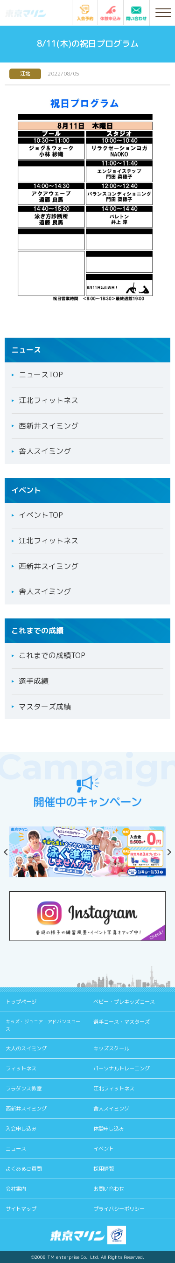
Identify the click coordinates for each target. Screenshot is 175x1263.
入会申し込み (21, 1128)
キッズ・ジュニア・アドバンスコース (43, 1025)
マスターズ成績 (45, 706)
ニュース (16, 1148)
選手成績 (34, 681)
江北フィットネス (48, 400)
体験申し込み (108, 1128)
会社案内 (16, 1189)
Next (165, 852)
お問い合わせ (108, 1189)
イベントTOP (41, 515)
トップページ (21, 1002)
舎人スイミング (45, 451)
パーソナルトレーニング (121, 1068)
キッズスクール (111, 1048)
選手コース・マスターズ (121, 1022)
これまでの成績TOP (52, 655)
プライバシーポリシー (119, 1209)
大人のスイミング (26, 1048)
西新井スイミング (48, 426)
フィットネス (21, 1068)
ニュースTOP (41, 374)
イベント (103, 1148)
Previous (9, 852)
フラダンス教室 (24, 1088)
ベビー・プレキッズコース (124, 1002)
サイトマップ (21, 1209)
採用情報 (103, 1169)
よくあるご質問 (24, 1169)
